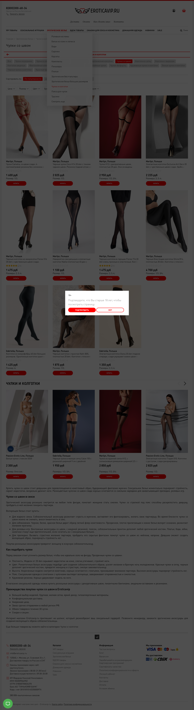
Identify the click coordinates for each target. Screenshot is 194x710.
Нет (110, 310)
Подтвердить (82, 310)
